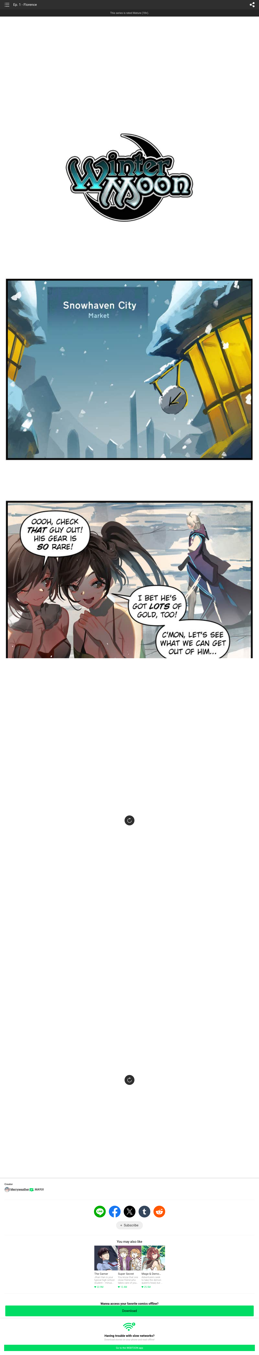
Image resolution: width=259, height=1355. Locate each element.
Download (129, 1311)
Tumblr (144, 1211)
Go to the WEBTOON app (129, 1347)
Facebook (115, 1211)
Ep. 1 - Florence (25, 5)
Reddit (159, 1211)
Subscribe (131, 1225)
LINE (100, 1211)
